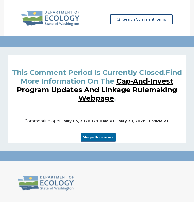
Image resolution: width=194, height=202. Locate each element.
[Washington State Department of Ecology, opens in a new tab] (50, 18)
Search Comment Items (141, 19)
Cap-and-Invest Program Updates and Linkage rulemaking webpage (97, 89)
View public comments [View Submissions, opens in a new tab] (98, 137)
